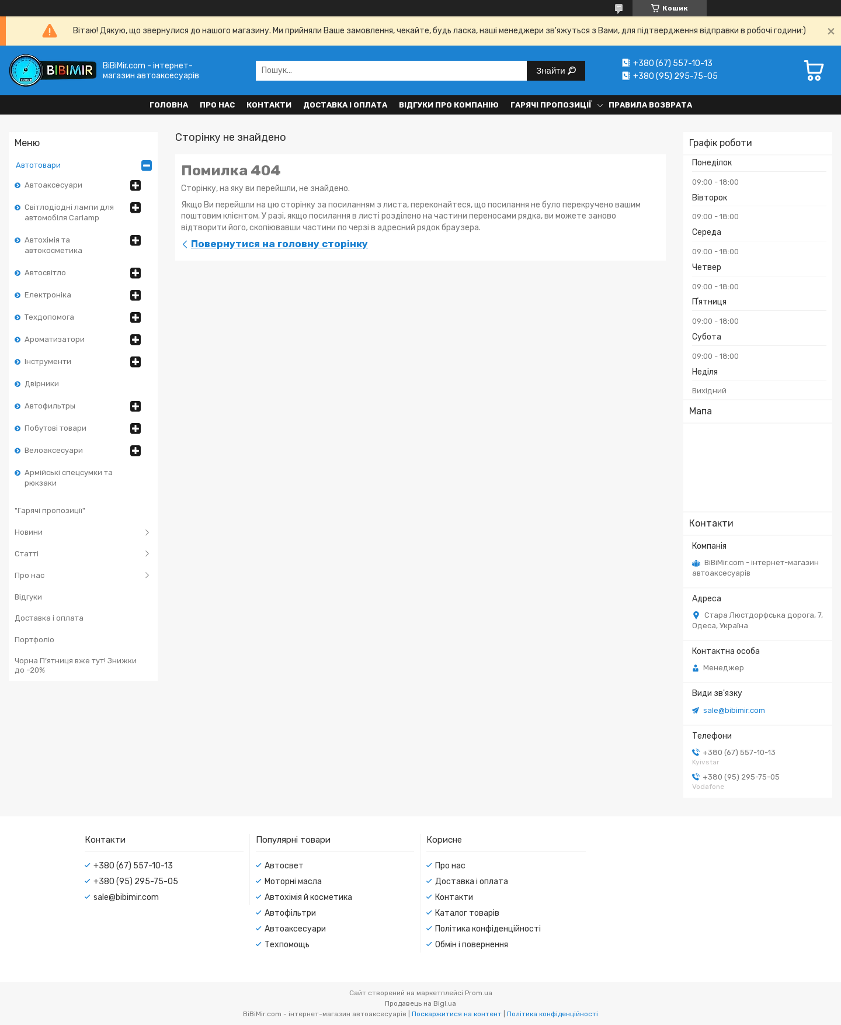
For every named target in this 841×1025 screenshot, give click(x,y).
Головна (169, 105)
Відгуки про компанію (449, 105)
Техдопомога (49, 317)
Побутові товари (55, 428)
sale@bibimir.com (734, 710)
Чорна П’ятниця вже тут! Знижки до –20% (76, 665)
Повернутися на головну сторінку (279, 244)
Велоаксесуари (54, 450)
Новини (29, 532)
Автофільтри (290, 913)
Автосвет (284, 866)
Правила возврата (650, 105)
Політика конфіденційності (488, 929)
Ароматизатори (55, 339)
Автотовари (38, 165)
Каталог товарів (467, 913)
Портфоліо (34, 639)
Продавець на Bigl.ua (420, 1003)
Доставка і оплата (345, 105)
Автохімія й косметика (308, 897)
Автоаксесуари (53, 185)
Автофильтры (50, 405)
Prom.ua (478, 993)
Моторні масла (293, 882)
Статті (27, 553)
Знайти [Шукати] (551, 70)
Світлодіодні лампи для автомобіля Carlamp (69, 212)
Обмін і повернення (471, 945)
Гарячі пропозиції (551, 105)
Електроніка (48, 294)
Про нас (217, 105)
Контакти (268, 105)
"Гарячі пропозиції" (50, 510)
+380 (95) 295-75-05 (135, 882)
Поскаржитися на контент (457, 1014)
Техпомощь (287, 945)
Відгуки (28, 597)
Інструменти (48, 361)
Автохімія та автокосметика (53, 245)
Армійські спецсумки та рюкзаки (69, 477)
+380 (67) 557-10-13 (133, 866)
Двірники (42, 383)
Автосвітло (45, 272)
